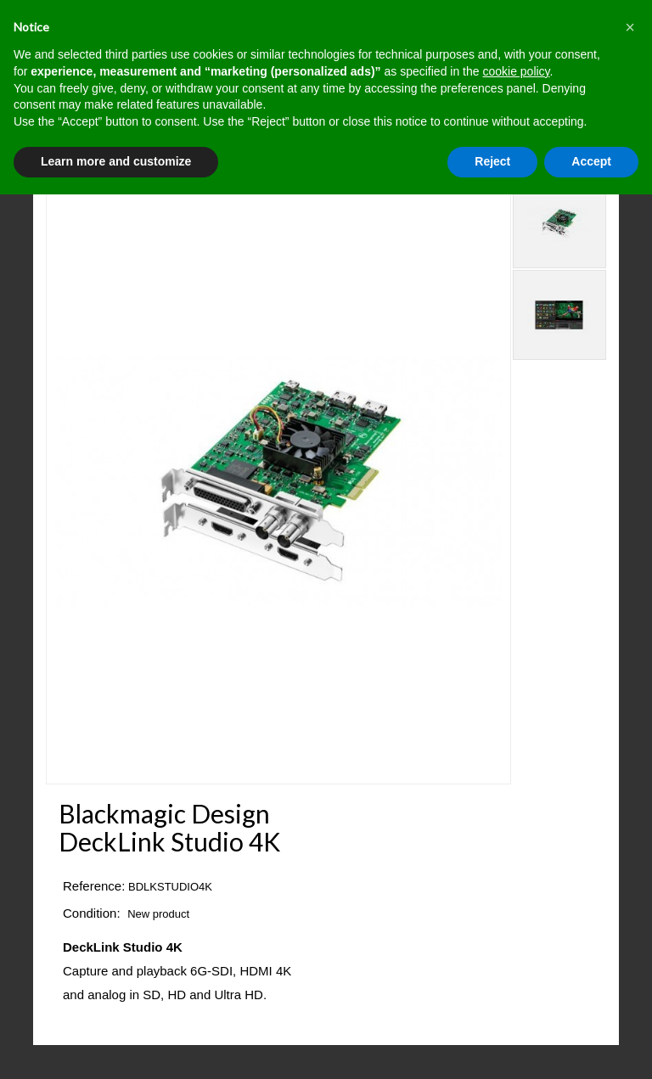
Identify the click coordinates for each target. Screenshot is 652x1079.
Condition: (92, 913)
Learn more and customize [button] (116, 161)
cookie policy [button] (515, 71)
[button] (630, 27)
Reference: (94, 886)
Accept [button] (591, 161)
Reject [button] (492, 161)
